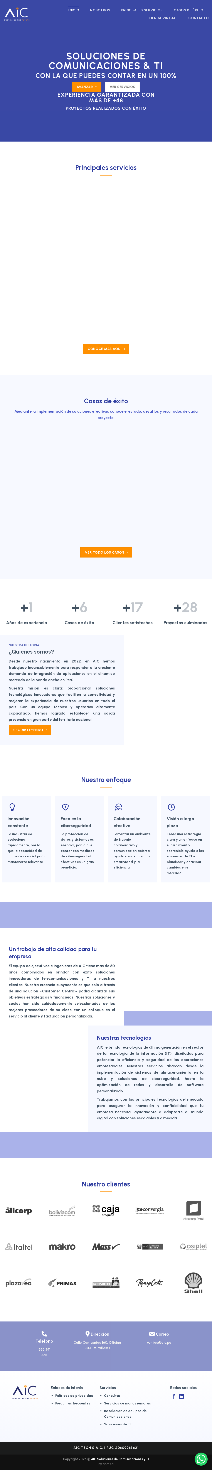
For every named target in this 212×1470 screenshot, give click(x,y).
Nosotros (100, 10)
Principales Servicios (142, 10)
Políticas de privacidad (74, 1396)
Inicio (73, 10)
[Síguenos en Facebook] (174, 1397)
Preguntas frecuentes (72, 1403)
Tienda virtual (163, 18)
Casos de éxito (188, 10)
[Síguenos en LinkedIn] (181, 1397)
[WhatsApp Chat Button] (201, 1459)
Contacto (198, 18)
